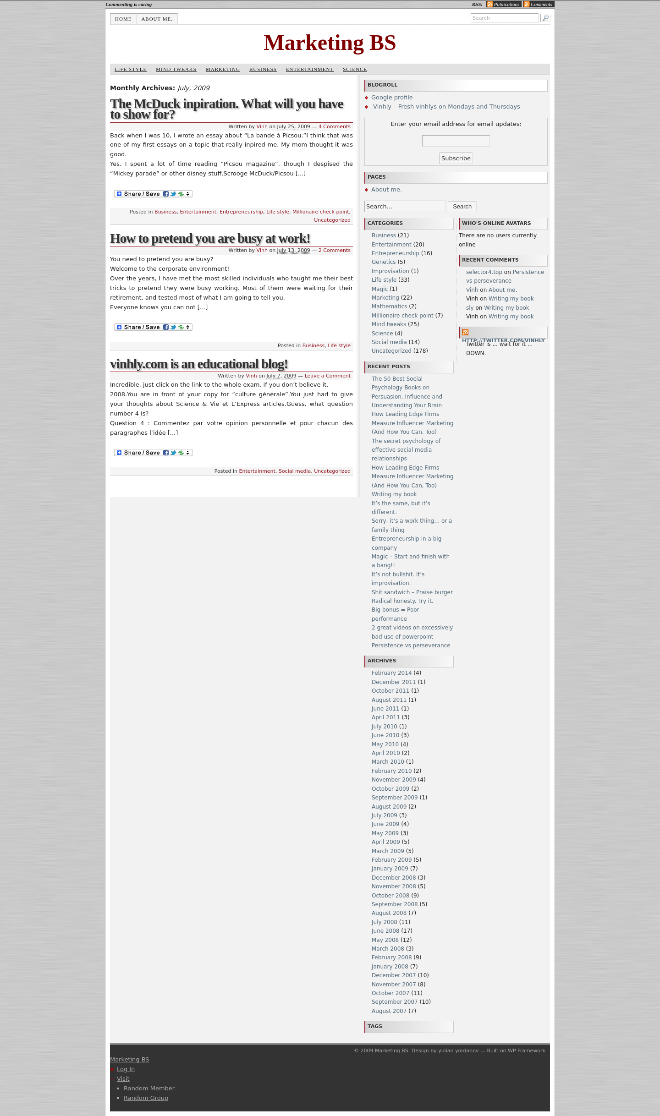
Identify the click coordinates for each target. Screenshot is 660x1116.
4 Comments (335, 127)
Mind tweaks (176, 69)
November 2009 (394, 780)
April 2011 (386, 717)
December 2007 (394, 975)
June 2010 (386, 735)
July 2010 (384, 726)
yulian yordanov (458, 1051)
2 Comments (335, 250)
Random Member (149, 1088)
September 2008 (395, 904)
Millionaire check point (320, 212)
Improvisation (390, 271)
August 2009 (389, 807)
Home (123, 19)
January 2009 (390, 868)
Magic (380, 289)
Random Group (146, 1097)
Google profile (392, 97)
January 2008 (390, 966)
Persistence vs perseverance (411, 645)
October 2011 (390, 691)
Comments (541, 4)
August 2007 (389, 1011)
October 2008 (390, 895)
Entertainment (310, 69)
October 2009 (390, 789)
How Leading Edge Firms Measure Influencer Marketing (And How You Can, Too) (413, 423)
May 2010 (385, 744)
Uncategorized (332, 220)
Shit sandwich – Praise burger (412, 592)
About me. (157, 19)
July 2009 (384, 815)
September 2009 (395, 797)
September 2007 (395, 1002)
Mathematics (389, 306)
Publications (507, 4)
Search (462, 206)
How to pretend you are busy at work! (210, 238)
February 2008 (392, 957)
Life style (131, 69)
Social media (295, 471)
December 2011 (394, 682)
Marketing (223, 69)
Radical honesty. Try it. (403, 601)
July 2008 (384, 922)
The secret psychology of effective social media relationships (406, 450)
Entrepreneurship (241, 212)
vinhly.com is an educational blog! (199, 363)
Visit (123, 1078)
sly (470, 308)
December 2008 (394, 878)
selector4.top (484, 272)
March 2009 (388, 851)
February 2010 (392, 771)
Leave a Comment (328, 376)
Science (355, 69)
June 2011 (386, 709)
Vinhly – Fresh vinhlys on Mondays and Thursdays (445, 106)
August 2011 (389, 700)
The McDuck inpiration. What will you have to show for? (226, 109)
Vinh (262, 127)
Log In (126, 1069)
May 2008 (385, 940)
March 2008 (388, 949)
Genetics (384, 262)
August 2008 (389, 913)
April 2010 (386, 753)
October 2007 (390, 993)
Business (263, 69)
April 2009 (386, 842)
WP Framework (526, 1051)
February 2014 (392, 673)
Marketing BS (330, 42)
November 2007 (394, 984)
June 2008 (386, 931)
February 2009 (392, 860)
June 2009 (386, 824)
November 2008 (394, 886)
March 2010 (388, 762)
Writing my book (394, 494)
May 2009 (385, 833)
